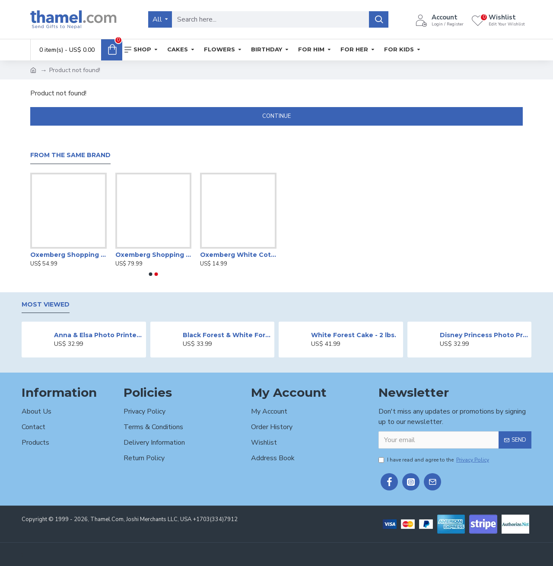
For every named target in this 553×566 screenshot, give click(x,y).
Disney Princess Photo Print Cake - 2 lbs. (484, 335)
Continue (276, 116)
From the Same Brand (70, 155)
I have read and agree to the (434, 460)
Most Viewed (46, 304)
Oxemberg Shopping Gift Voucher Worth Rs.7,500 (153, 255)
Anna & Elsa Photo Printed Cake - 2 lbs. (98, 335)
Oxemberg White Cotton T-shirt (238, 255)
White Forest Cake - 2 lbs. (353, 335)
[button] (151, 274)
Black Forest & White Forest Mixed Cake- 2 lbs (227, 335)
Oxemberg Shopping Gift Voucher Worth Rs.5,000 (68, 255)
